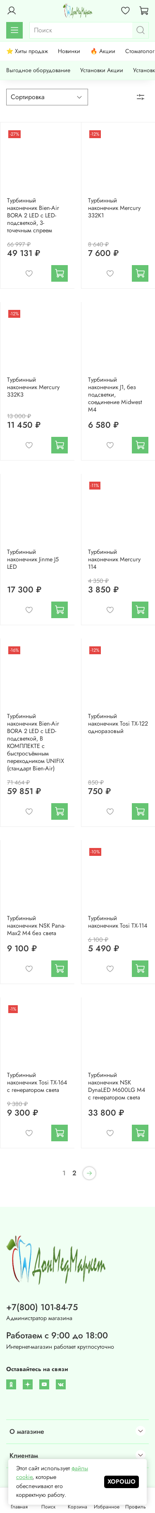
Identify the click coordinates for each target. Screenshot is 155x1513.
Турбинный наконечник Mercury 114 (114, 559)
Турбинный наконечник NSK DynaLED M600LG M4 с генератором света (116, 1086)
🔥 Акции (102, 51)
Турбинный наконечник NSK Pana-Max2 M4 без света (36, 925)
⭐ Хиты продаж (27, 51)
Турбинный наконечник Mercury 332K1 (114, 207)
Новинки (69, 51)
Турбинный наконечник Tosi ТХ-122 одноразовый (118, 723)
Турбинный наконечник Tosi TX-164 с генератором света (37, 1082)
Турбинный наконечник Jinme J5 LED (33, 559)
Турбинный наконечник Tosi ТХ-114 (117, 922)
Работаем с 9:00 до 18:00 (57, 1335)
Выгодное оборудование (38, 70)
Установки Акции (101, 70)
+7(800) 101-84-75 (42, 1307)
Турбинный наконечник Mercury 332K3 (33, 387)
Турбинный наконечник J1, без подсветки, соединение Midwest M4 (115, 394)
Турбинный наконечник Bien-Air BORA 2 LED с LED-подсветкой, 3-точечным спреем (33, 215)
